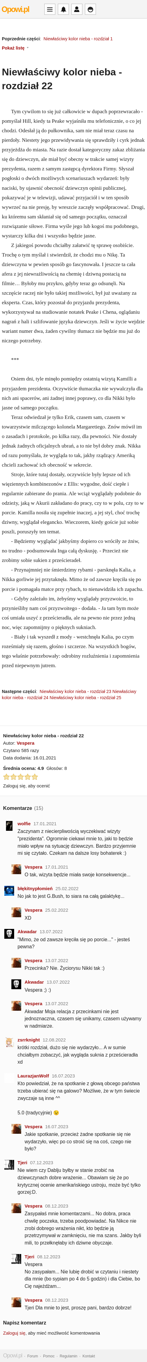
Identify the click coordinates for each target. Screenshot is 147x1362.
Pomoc (48, 1356)
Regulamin (68, 1356)
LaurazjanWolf (33, 1075)
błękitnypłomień (35, 888)
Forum (32, 1356)
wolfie (24, 823)
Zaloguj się (14, 1333)
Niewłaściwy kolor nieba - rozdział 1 (78, 38)
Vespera (25, 743)
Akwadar (27, 931)
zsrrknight (29, 1039)
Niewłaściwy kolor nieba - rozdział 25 (85, 697)
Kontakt (88, 1356)
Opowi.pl (15, 9)
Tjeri (22, 1162)
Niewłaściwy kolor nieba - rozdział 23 (75, 691)
